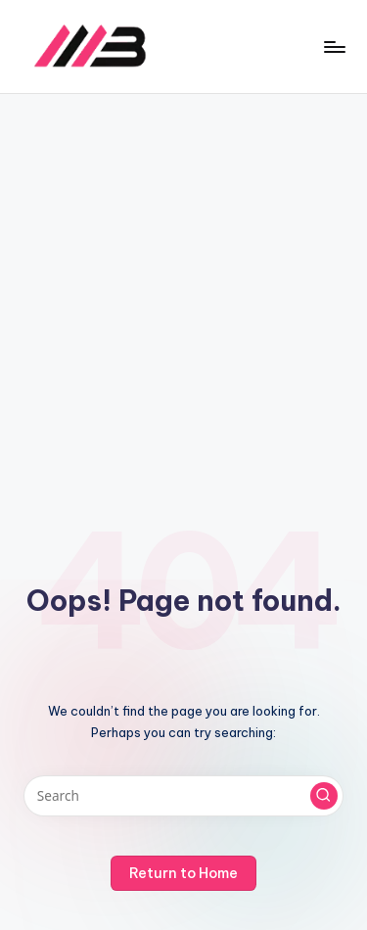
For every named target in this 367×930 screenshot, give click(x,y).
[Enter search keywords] (183, 795)
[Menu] (334, 46)
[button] (324, 796)
